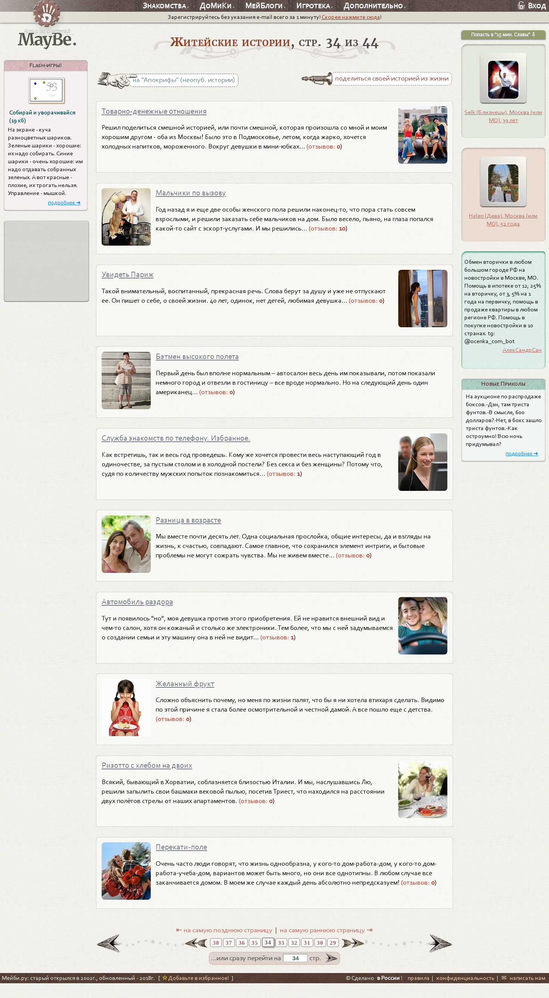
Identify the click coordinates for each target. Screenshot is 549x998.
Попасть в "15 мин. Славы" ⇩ (503, 34)
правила (419, 992)
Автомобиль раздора (141, 611)
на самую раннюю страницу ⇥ (326, 945)
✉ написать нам (523, 992)
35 (255, 957)
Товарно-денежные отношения (159, 111)
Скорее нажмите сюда (351, 17)
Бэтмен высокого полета (201, 361)
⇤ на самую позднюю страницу (224, 945)
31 (307, 957)
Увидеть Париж (130, 278)
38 (216, 957)
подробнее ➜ (64, 202)
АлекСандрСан (522, 350)
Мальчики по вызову (195, 195)
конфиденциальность (465, 992)
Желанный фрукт (188, 694)
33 (281, 957)
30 (320, 957)
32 (294, 957)
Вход (532, 5)
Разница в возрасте (192, 527)
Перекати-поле (184, 861)
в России (388, 992)
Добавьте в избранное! (195, 992)
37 (229, 957)
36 (241, 957)
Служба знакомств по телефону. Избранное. (184, 444)
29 (333, 957)
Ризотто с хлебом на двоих (152, 777)
